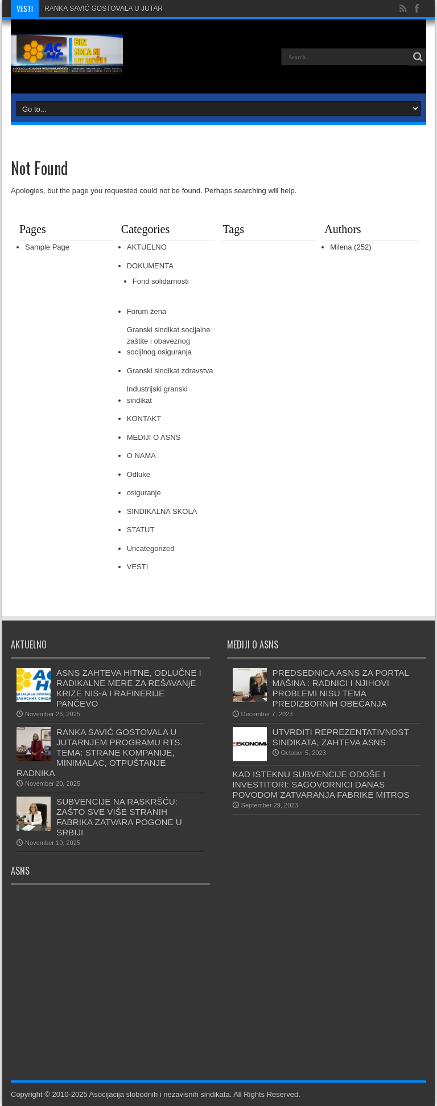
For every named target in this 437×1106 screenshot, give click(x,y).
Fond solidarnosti (161, 281)
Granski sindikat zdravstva (170, 370)
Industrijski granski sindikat (157, 395)
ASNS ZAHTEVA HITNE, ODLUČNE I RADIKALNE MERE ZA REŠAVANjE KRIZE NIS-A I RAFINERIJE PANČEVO (128, 688)
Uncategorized (151, 548)
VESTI (138, 566)
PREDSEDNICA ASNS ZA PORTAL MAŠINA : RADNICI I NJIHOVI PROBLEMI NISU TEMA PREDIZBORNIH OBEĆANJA (342, 688)
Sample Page (47, 247)
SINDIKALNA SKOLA (162, 511)
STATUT (141, 529)
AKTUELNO (147, 247)
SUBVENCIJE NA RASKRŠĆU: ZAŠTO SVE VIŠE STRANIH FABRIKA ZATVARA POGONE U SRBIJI (119, 817)
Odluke (138, 474)
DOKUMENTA (150, 266)
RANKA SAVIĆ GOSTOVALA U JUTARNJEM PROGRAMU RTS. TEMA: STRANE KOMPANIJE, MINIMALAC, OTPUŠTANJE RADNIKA (100, 752)
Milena (341, 247)
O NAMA (141, 455)
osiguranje (144, 492)
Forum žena (146, 311)
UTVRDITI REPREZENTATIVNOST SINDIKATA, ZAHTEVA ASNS (341, 737)
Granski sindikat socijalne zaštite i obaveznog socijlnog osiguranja (169, 340)
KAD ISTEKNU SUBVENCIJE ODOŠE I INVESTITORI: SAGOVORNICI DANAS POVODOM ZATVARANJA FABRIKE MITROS (321, 784)
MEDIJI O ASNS (154, 437)
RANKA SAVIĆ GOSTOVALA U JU (97, 9)
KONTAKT (144, 418)
